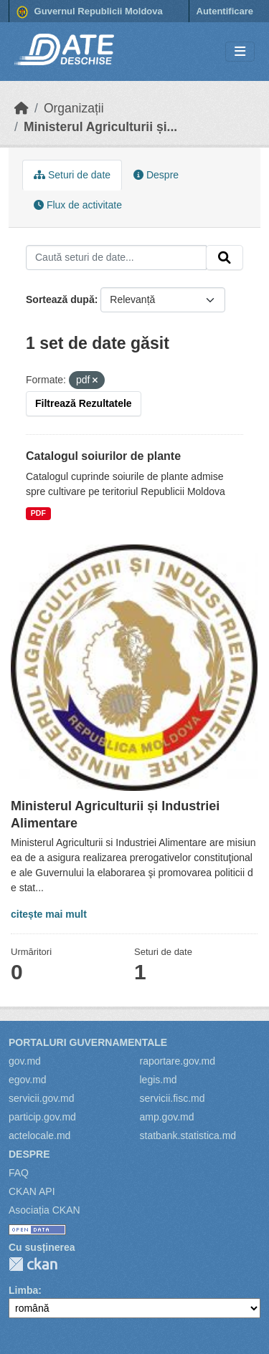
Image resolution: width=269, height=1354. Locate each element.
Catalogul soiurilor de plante (103, 456)
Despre (156, 175)
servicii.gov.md (42, 1098)
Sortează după (60, 299)
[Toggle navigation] (240, 52)
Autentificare (225, 11)
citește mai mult (49, 914)
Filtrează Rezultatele (83, 403)
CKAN (33, 1264)
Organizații (74, 108)
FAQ (19, 1172)
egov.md (28, 1079)
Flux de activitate (78, 205)
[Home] (21, 108)
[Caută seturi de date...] (116, 258)
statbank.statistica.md (188, 1135)
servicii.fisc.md (172, 1098)
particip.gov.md (42, 1117)
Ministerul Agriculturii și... (100, 127)
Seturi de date (72, 175)
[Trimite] (224, 258)
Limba (23, 1290)
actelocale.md (39, 1135)
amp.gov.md (167, 1117)
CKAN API (32, 1191)
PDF (38, 513)
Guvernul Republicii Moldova (89, 12)
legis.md (158, 1079)
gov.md (25, 1061)
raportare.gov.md (178, 1061)
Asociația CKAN (44, 1210)
